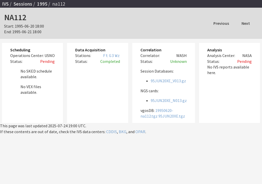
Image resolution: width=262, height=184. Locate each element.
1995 (42, 4)
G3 (111, 55)
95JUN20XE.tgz (171, 116)
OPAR (140, 131)
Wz (117, 55)
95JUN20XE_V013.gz (168, 80)
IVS (5, 4)
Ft (105, 55)
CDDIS (111, 131)
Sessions (23, 4)
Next (246, 23)
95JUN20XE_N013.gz (169, 100)
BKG (122, 131)
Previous (221, 23)
